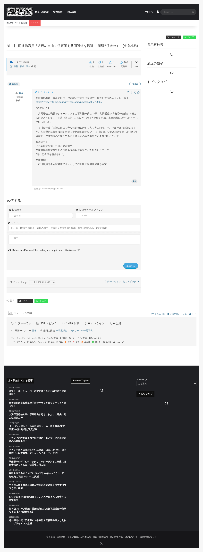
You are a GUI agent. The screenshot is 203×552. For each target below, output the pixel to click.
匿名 (28, 66)
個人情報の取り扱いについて (124, 537)
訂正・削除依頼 (100, 537)
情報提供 (57, 12)
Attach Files (32, 250)
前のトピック (113, 281)
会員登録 (50, 537)
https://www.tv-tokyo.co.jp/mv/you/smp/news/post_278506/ (69, 102)
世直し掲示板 (42, 12)
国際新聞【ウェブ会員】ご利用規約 (74, 537)
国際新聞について (148, 537)
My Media (17, 250)
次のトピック (131, 281)
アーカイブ (141, 379)
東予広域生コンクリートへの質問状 (74, 330)
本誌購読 (71, 12)
